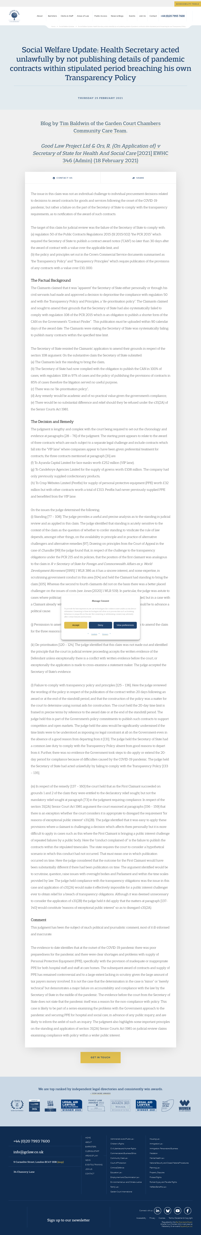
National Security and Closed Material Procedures (169, 1163)
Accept (75, 625)
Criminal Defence (117, 1168)
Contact (153, 16)
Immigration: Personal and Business (164, 1148)
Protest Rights (155, 1177)
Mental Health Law (157, 1158)
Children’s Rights (117, 1144)
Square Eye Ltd (186, 1226)
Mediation (154, 1153)
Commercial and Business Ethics (123, 1153)
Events (132, 16)
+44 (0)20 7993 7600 (173, 16)
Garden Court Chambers (14, 16)
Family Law (114, 1187)
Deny (100, 625)
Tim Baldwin (74, 123)
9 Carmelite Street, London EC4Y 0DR (38, 1161)
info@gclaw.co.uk (28, 1152)
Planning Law (155, 1168)
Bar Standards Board (184, 1222)
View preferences (125, 625)
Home (88, 1138)
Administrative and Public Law (122, 1139)
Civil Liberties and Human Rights (123, 1148)
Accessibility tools (187, 4)
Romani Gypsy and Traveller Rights (163, 1182)
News (87, 1160)
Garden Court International (121, 1192)
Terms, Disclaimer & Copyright (181, 1218)
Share (138, 178)
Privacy (105, 634)
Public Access (100, 16)
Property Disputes (157, 1172)
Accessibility (141, 1218)
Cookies (94, 634)
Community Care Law (119, 1158)
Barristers (52, 16)
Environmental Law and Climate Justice (126, 1182)
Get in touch (100, 1057)
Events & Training (94, 1165)
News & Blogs (117, 16)
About (40, 16)
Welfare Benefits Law (158, 1187)
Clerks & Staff (67, 16)
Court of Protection (118, 1163)
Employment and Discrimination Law (124, 1177)
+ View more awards (100, 1093)
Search (190, 16)
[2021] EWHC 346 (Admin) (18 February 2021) (100, 152)
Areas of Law (83, 16)
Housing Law (155, 1139)
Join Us (142, 16)
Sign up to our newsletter (68, 1220)
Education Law (116, 1172)
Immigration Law (156, 1144)
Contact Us (63, 178)
